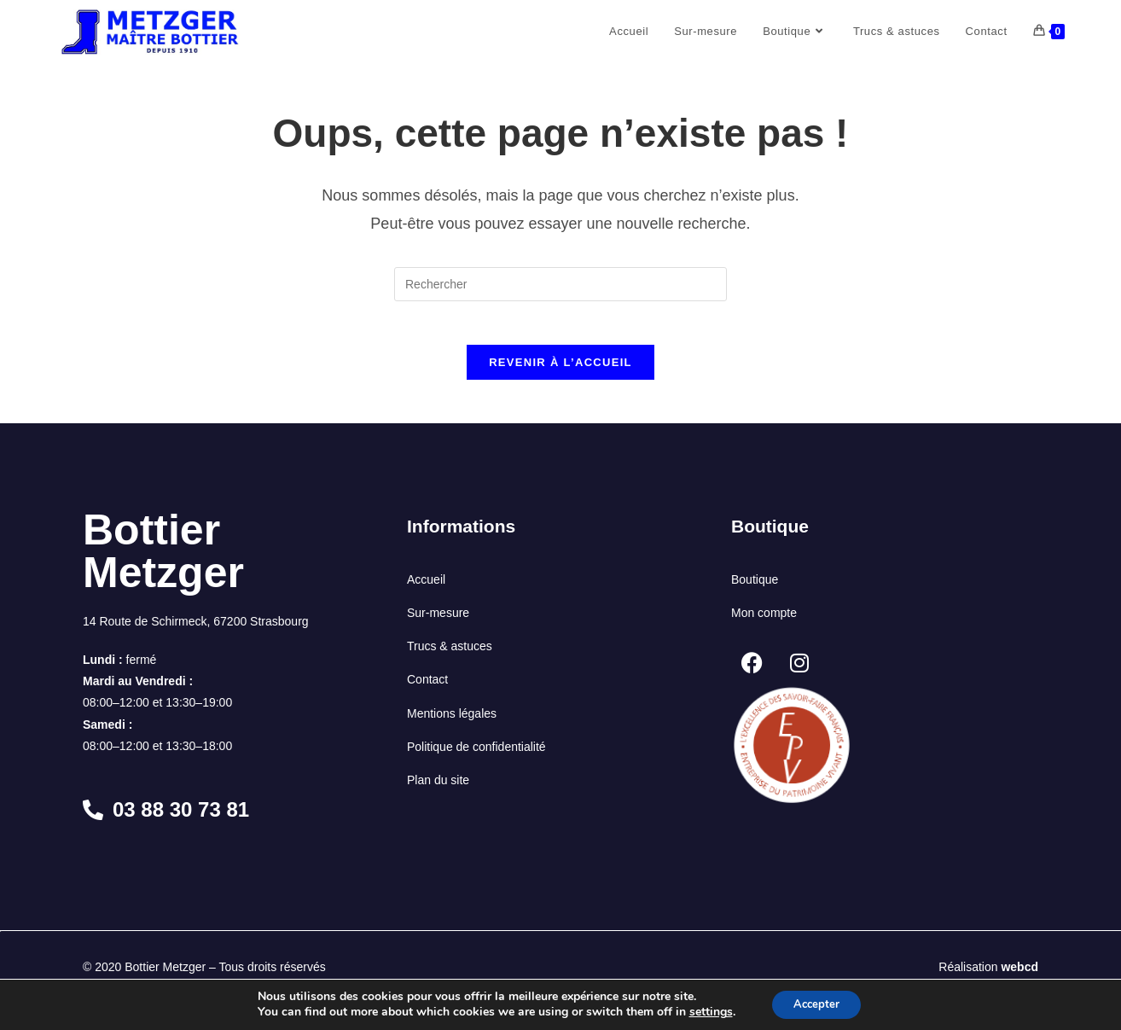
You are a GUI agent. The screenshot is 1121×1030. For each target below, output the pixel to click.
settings (705, 1011)
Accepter (816, 1003)
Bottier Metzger (163, 560)
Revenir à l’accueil (560, 370)
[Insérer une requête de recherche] (560, 284)
